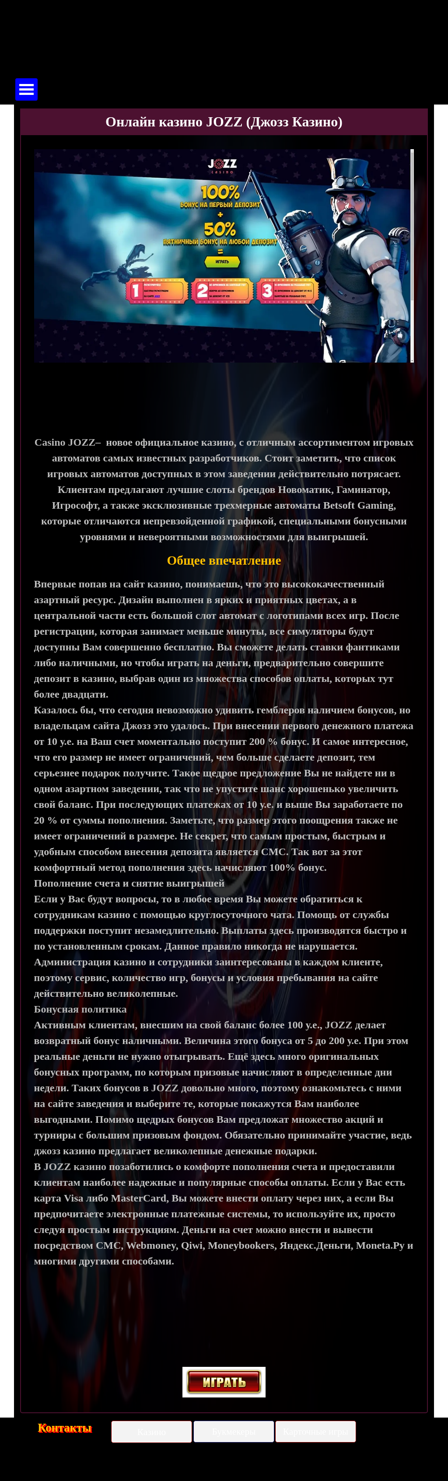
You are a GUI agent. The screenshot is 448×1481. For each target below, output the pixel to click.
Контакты (64, 1427)
